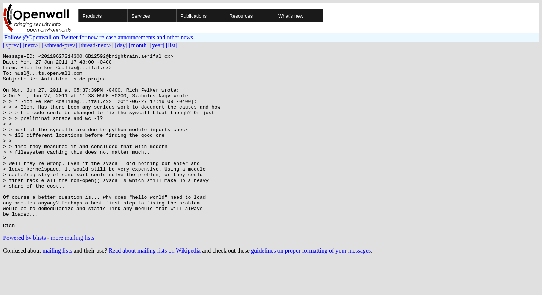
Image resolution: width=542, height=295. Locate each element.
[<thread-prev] (59, 45)
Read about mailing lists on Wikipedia (154, 285)
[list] (171, 45)
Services (140, 16)
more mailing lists (72, 272)
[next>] (31, 45)
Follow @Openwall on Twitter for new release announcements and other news (98, 37)
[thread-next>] (96, 45)
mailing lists (57, 285)
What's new (290, 16)
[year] (157, 45)
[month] (139, 45)
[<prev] (12, 45)
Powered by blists (24, 272)
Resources (241, 16)
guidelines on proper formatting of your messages (311, 285)
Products (92, 16)
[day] (121, 45)
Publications (193, 16)
